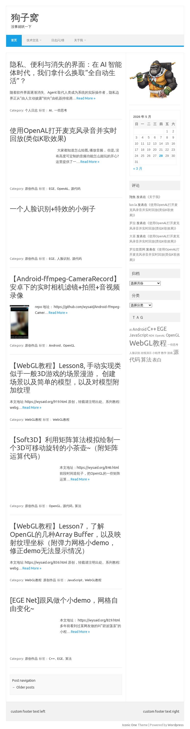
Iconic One (129, 725)
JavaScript (74, 580)
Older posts (23, 687)
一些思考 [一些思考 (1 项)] (173, 344)
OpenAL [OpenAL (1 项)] (160, 335)
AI (50, 110)
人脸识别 (63, 258)
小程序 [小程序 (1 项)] (156, 352)
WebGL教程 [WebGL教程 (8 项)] (148, 343)
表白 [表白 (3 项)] (157, 359)
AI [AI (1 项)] (130, 329)
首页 (14, 40)
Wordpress (176, 725)
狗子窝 (25, 17)
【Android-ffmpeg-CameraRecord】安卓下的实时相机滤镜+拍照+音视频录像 (65, 287)
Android (55, 345)
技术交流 (32, 40)
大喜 (132, 236)
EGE (52, 188)
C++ (52, 658)
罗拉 (132, 223)
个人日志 (31, 110)
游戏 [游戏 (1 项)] (170, 352)
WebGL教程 (33, 419)
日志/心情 (57, 40)
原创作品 (31, 188)
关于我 (78, 40)
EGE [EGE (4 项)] (162, 329)
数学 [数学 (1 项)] (164, 352)
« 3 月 (137, 168)
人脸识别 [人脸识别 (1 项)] (134, 352)
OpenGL (69, 345)
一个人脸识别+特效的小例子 (53, 208)
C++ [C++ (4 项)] (151, 329)
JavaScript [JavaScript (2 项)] (138, 335)
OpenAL (62, 188)
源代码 (75, 188)
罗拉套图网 (137, 249)
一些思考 (60, 110)
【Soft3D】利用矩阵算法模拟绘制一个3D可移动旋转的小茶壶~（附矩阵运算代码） (65, 447)
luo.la (133, 204)
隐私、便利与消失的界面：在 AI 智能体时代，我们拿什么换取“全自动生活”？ (66, 72)
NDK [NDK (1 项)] (151, 335)
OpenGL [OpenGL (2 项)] (173, 335)
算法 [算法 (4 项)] (146, 359)
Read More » (86, 98)
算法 (78, 506)
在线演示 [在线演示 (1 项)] (146, 352)
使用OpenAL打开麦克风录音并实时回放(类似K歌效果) (153, 210)
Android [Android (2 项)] (139, 329)
